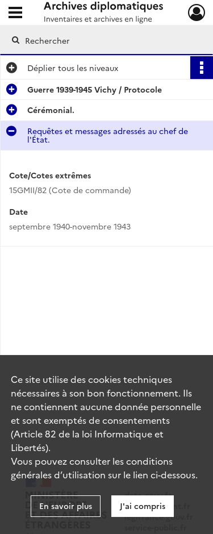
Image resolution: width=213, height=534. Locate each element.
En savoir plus (65, 505)
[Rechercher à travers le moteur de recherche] (105, 40)
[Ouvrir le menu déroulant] (15, 13)
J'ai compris (142, 505)
